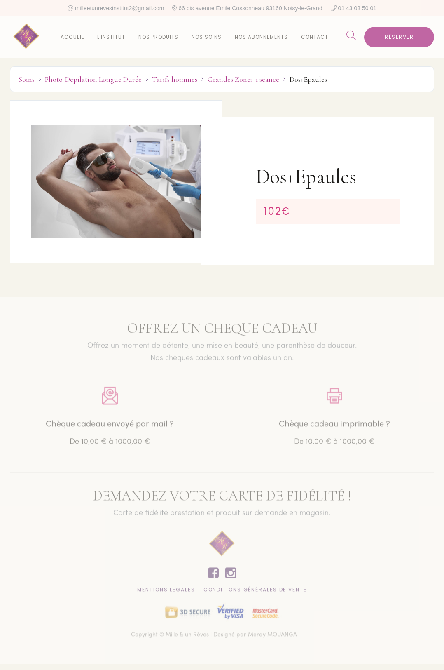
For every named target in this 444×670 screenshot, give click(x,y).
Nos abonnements (261, 36)
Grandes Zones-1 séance (243, 79)
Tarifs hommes (174, 79)
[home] (26, 37)
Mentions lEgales (166, 591)
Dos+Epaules (308, 79)
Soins (27, 79)
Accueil (72, 36)
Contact (314, 36)
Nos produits (158, 36)
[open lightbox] (115, 181)
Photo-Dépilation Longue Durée (93, 79)
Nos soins (207, 36)
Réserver (399, 36)
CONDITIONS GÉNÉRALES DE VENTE (255, 591)
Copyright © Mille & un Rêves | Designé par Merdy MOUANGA (214, 637)
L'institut (111, 36)
